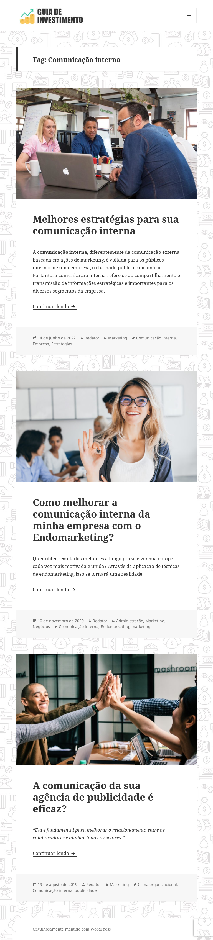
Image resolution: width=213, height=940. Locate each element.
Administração (129, 620)
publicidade (86, 890)
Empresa (41, 343)
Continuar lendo (55, 306)
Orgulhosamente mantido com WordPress (72, 929)
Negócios (41, 626)
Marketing (117, 337)
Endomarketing (115, 626)
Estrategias (61, 343)
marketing (141, 626)
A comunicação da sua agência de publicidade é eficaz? (93, 797)
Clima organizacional (157, 884)
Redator (92, 337)
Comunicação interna (156, 337)
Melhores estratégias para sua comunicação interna (106, 224)
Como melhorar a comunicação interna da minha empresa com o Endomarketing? (91, 520)
